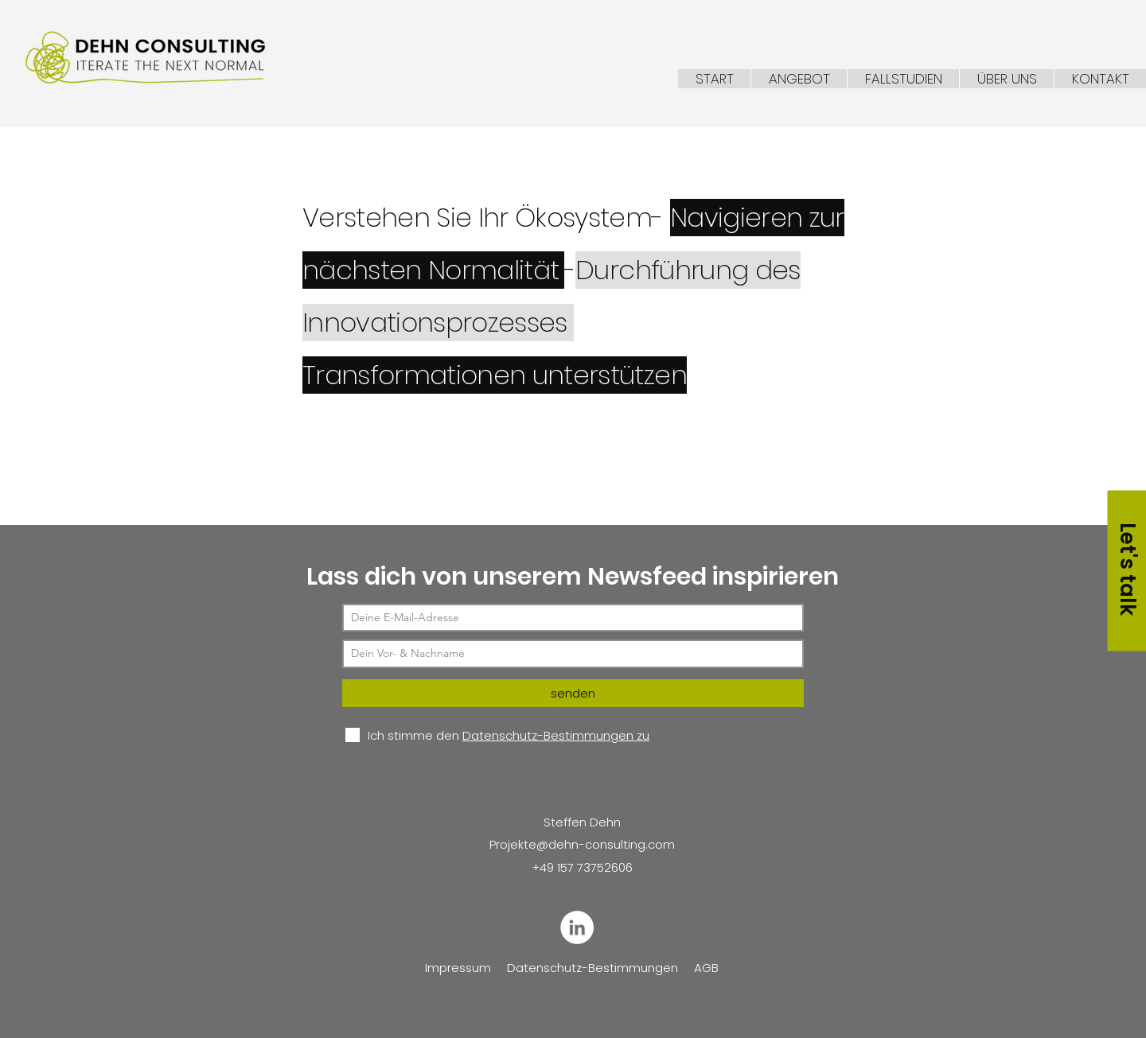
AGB (706, 967)
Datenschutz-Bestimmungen (592, 967)
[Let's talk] (1126, 570)
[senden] (573, 693)
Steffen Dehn (582, 822)
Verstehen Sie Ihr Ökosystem (477, 217)
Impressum (458, 967)
